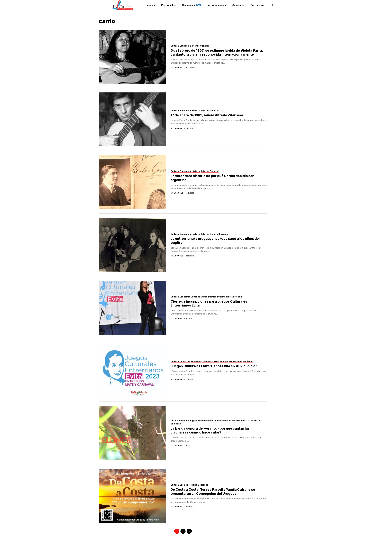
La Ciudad (178, 68)
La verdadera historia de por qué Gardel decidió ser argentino (212, 178)
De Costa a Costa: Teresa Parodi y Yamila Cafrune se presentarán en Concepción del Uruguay (213, 491)
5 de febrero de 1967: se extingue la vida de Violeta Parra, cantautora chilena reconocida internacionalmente (217, 52)
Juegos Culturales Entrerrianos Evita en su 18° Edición (214, 366)
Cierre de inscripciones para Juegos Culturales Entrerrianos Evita (209, 303)
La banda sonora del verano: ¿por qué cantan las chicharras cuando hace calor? (210, 430)
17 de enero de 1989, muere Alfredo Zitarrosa (207, 115)
